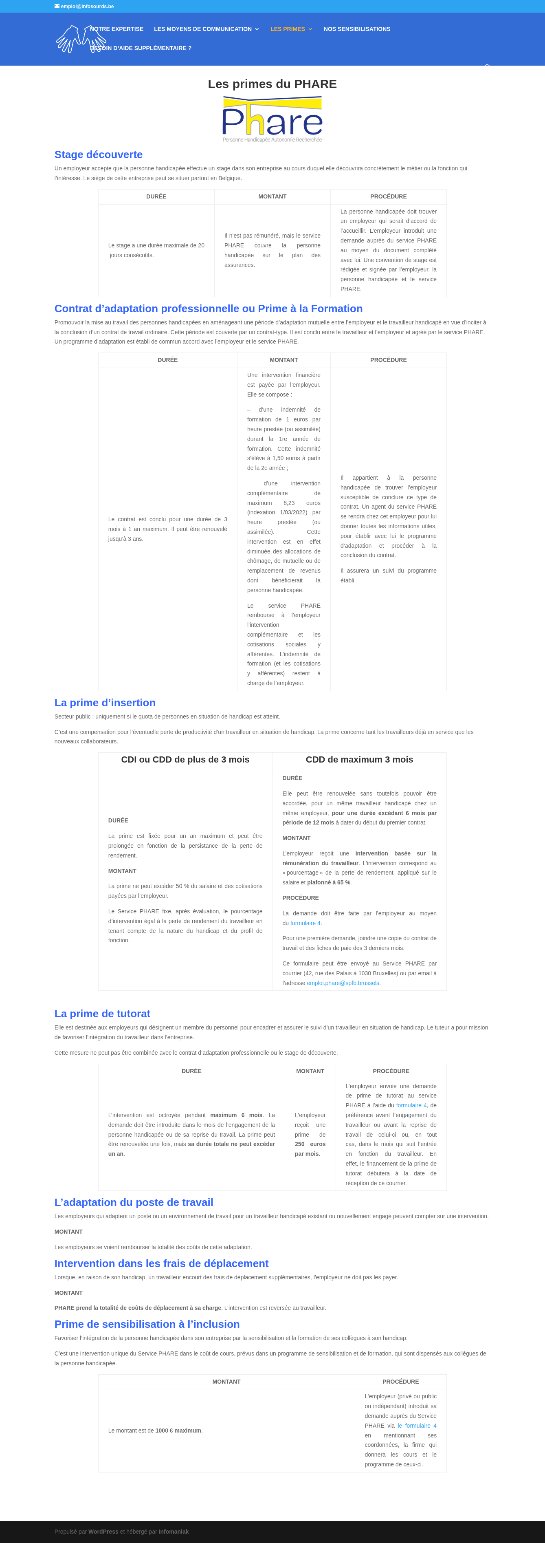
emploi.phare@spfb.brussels (343, 983)
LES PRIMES (287, 29)
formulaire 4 (305, 923)
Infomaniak (174, 1531)
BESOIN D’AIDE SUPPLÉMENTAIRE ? (140, 48)
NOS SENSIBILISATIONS (357, 29)
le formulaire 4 (417, 1425)
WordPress (103, 1531)
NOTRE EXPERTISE (116, 29)
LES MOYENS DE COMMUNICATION (203, 29)
